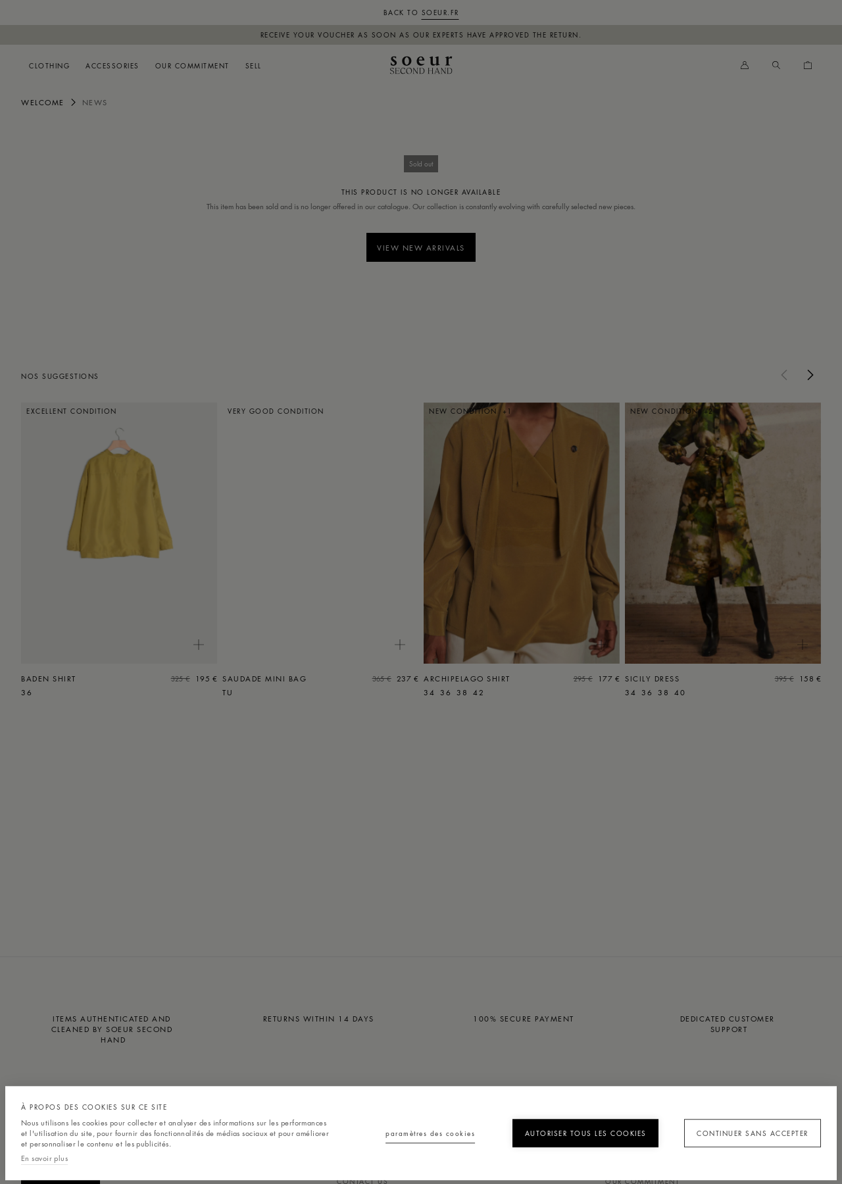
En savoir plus (44, 1158)
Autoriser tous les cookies (571, 1128)
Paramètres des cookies (396, 1128)
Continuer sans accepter (746, 1128)
